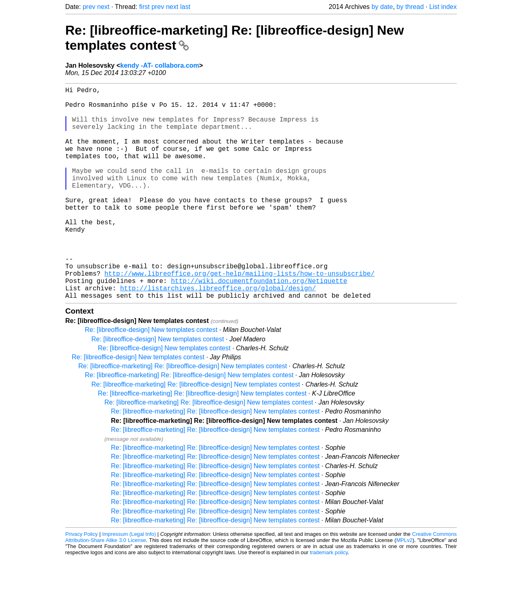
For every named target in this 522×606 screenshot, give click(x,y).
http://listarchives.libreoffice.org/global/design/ (218, 333)
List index (443, 6)
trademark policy (329, 600)
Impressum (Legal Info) (129, 581)
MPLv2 (404, 587)
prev (89, 6)
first (144, 6)
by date (382, 6)
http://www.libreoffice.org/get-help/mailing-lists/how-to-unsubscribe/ (239, 315)
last (185, 6)
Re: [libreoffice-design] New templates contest (151, 377)
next (103, 6)
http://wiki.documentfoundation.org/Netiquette (259, 324)
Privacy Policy (81, 581)
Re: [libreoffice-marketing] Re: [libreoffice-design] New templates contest (182, 413)
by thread (410, 6)
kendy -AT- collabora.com (159, 65)
